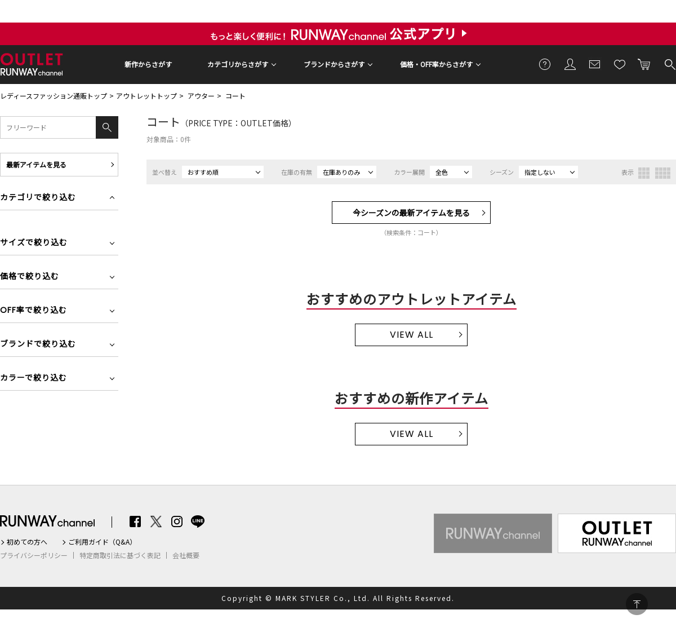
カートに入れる (644, 63)
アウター (201, 95)
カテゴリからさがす (237, 64)
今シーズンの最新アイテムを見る (411, 212)
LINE (197, 521)
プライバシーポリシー (34, 555)
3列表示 (644, 173)
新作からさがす (148, 64)
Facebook (135, 521)
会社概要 (185, 555)
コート (235, 95)
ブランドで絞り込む (38, 345)
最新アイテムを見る (36, 164)
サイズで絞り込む (34, 243)
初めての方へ (27, 541)
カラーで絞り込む (33, 378)
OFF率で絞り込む (33, 311)
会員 (570, 63)
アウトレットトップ (146, 95)
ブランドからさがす (334, 64)
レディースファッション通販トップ (53, 95)
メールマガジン (595, 63)
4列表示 (662, 173)
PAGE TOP (637, 604)
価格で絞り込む (29, 277)
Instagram (177, 521)
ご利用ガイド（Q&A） (102, 541)
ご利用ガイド (545, 63)
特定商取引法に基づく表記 (120, 555)
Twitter (156, 521)
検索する (669, 63)
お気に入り (619, 63)
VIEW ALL (411, 334)
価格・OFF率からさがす (436, 64)
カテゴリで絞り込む (38, 198)
